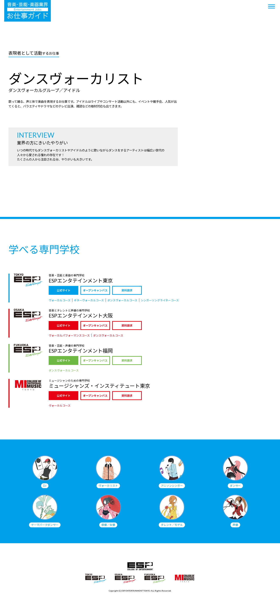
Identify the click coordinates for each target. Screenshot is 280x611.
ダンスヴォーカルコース (122, 300)
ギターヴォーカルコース (89, 300)
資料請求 (126, 290)
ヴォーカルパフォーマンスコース (69, 335)
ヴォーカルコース (59, 300)
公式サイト (63, 290)
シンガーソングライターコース (160, 300)
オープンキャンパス (95, 290)
